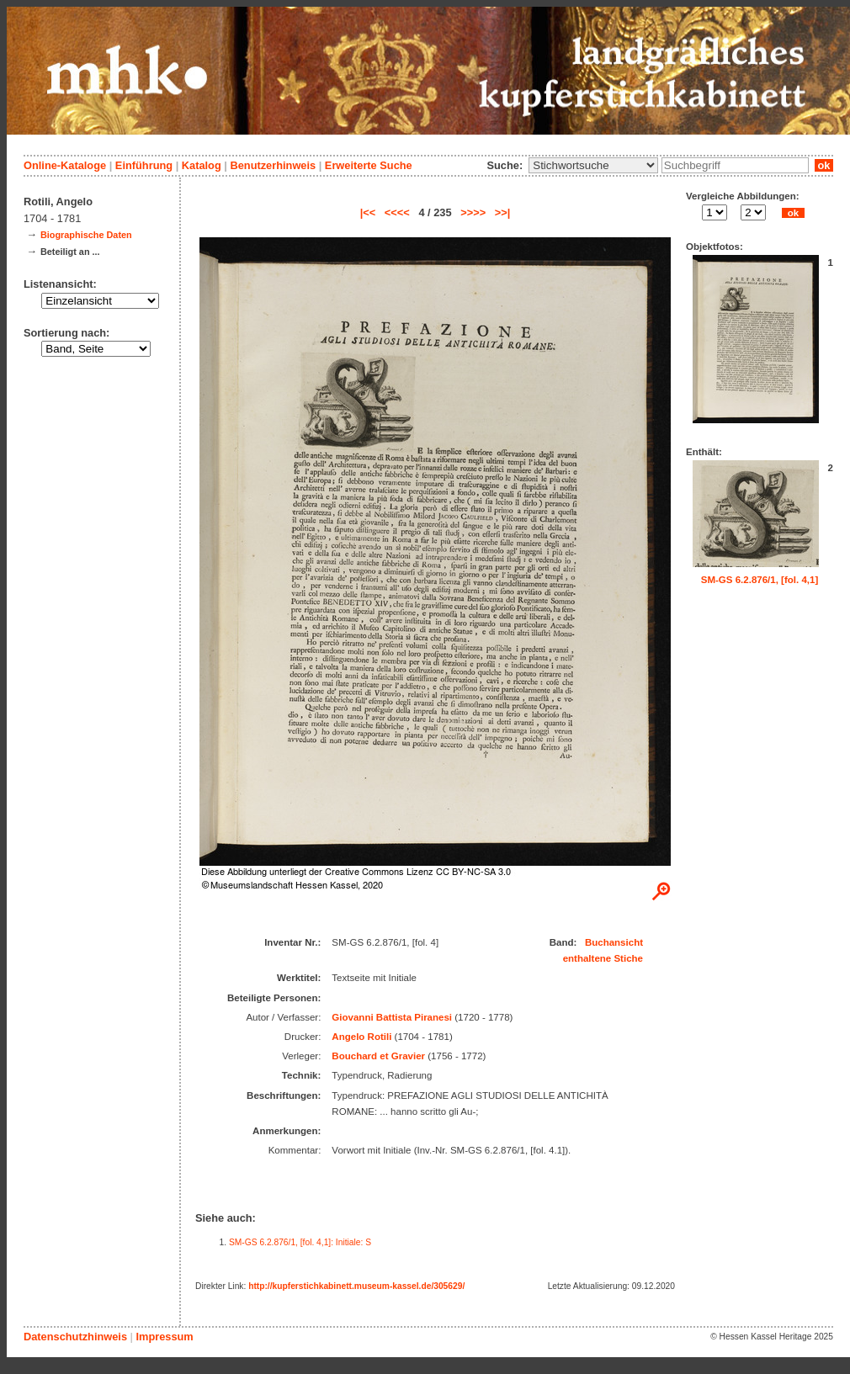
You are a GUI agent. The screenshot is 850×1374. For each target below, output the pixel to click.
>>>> (473, 212)
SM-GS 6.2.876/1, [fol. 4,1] (760, 580)
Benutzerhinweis (273, 165)
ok (824, 165)
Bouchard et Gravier (378, 1056)
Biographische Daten (86, 235)
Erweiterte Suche (368, 165)
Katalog (201, 165)
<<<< (397, 212)
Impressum (164, 1336)
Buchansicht (614, 942)
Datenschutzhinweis (75, 1336)
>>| (503, 212)
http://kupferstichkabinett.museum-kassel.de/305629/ (356, 1286)
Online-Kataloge (65, 165)
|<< (368, 212)
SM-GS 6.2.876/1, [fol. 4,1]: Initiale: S (300, 1242)
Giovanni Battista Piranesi (392, 1017)
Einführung (144, 165)
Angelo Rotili (361, 1037)
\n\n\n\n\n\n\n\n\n (593, 165)
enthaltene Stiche (603, 958)
